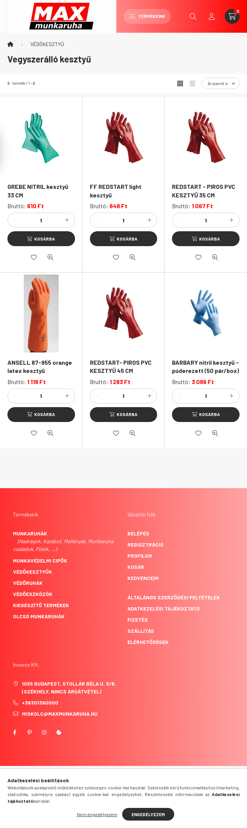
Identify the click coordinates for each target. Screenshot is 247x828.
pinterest (29, 732)
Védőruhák (28, 583)
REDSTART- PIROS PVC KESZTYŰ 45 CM (121, 366)
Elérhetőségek (148, 642)
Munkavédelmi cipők (40, 560)
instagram (44, 732)
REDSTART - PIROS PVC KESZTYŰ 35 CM (203, 190)
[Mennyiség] (41, 220)
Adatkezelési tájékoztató (163, 608)
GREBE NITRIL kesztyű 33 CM (37, 190)
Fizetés (137, 619)
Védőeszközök (32, 594)
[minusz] (15, 220)
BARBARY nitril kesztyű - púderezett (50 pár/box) (205, 366)
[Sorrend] (221, 83)
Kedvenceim (143, 578)
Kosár (135, 567)
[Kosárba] (41, 238)
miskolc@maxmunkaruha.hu (60, 714)
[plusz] (67, 220)
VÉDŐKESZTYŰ (47, 44)
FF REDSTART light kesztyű (116, 190)
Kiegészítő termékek (41, 605)
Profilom (139, 555)
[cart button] (232, 16)
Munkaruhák (30, 533)
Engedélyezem (148, 814)
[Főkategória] (10, 44)
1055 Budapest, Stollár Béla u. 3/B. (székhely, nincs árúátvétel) (69, 687)
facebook (14, 732)
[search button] (193, 16)
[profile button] (211, 16)
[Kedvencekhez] (33, 257)
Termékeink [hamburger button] (147, 16)
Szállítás (140, 631)
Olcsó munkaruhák (39, 616)
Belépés (138, 533)
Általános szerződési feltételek (173, 597)
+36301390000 (40, 702)
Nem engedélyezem (97, 814)
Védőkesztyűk (32, 571)
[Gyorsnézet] (50, 257)
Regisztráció (145, 544)
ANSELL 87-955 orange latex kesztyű (39, 366)
